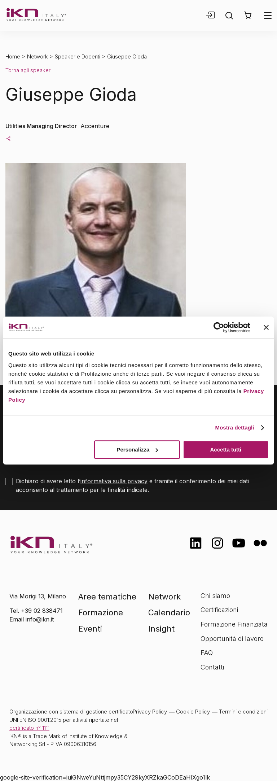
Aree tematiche (107, 596)
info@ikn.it (40, 619)
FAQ (207, 652)
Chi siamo (215, 595)
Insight (161, 628)
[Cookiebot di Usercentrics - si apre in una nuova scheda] (218, 327)
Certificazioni (219, 610)
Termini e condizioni (243, 711)
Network (37, 56)
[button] (247, 15)
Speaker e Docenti (77, 56)
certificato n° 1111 (29, 727)
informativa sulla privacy (114, 481)
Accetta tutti (226, 449)
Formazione (100, 612)
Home (12, 56)
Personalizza (137, 449)
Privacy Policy (150, 711)
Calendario (169, 612)
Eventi (90, 628)
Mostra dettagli (234, 427)
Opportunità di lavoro (232, 638)
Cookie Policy (193, 711)
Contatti (212, 667)
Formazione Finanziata (234, 624)
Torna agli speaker (27, 70)
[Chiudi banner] (266, 327)
